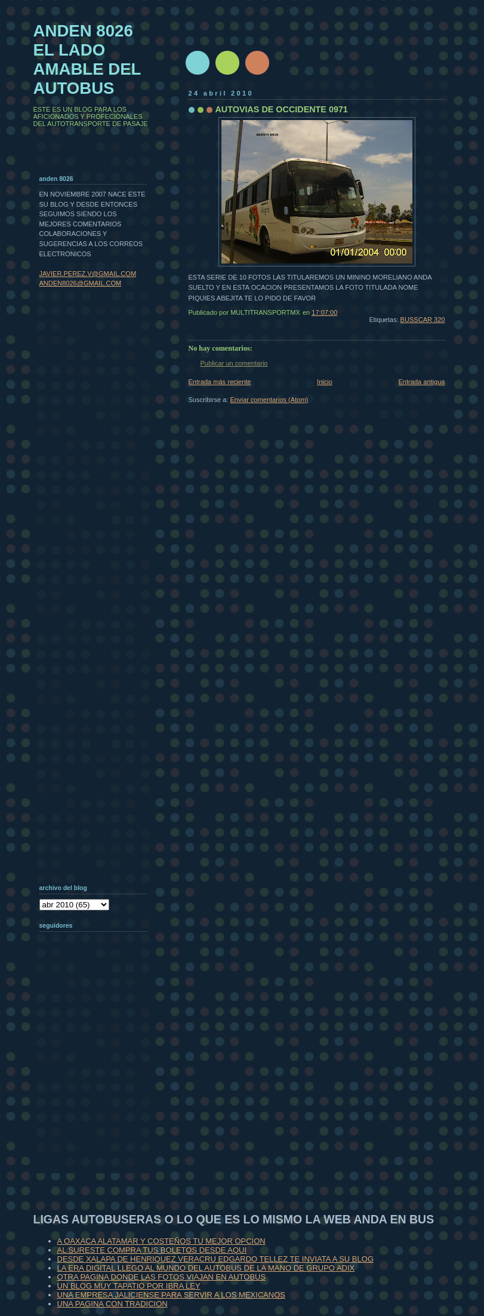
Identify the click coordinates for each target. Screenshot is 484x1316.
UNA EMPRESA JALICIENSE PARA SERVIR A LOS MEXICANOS (171, 1294)
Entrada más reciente (220, 381)
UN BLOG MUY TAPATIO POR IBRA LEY (129, 1285)
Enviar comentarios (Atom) (269, 399)
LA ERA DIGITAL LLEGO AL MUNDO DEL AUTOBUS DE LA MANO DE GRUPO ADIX (206, 1267)
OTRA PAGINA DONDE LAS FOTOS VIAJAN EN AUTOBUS (161, 1276)
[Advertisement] (99, 1095)
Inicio (324, 381)
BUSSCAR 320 (422, 319)
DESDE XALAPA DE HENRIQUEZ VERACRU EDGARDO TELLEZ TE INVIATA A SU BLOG (215, 1258)
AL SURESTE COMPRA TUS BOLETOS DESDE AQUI (152, 1250)
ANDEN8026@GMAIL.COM (80, 283)
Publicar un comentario (234, 363)
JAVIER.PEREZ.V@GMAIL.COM (88, 273)
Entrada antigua (421, 381)
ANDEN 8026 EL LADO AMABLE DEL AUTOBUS (87, 59)
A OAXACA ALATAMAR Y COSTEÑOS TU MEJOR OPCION (161, 1241)
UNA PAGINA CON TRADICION (112, 1303)
